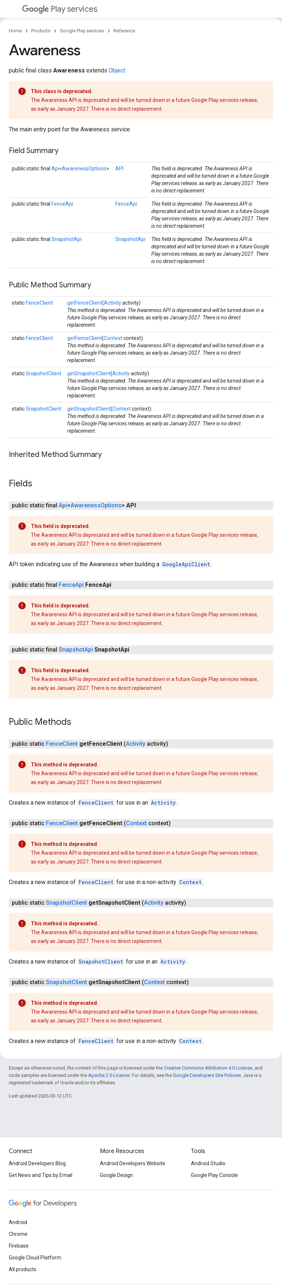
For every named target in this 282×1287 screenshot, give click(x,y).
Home (15, 30)
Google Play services (82, 30)
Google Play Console (214, 1175)
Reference (124, 30)
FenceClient (39, 303)
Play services (59, 9)
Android (18, 1222)
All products (22, 1269)
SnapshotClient (43, 373)
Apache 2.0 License (109, 1075)
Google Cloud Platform (35, 1258)
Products (40, 30)
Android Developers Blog (37, 1163)
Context (113, 338)
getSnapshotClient (89, 373)
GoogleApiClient (186, 564)
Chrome (18, 1234)
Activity (112, 303)
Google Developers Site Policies (207, 1075)
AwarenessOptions (84, 168)
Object (117, 70)
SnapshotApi (66, 239)
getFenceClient (84, 303)
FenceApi (62, 204)
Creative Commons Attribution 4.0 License (208, 1068)
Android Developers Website (132, 1163)
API (119, 168)
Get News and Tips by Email (40, 1175)
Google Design (116, 1175)
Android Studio (208, 1163)
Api (55, 168)
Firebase (19, 1246)
